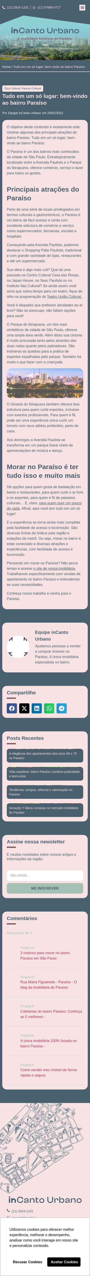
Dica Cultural (12, 88)
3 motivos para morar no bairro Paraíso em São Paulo (45, 955)
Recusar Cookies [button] (27, 1262)
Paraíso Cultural (31, 88)
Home (6, 67)
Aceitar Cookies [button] (64, 1262)
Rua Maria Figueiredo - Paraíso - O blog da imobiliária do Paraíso (48, 984)
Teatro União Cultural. (64, 297)
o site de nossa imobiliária (54, 568)
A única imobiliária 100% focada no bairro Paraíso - (48, 1043)
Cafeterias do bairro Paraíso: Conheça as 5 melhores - (51, 1014)
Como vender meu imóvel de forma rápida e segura (48, 1072)
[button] (82, 7)
